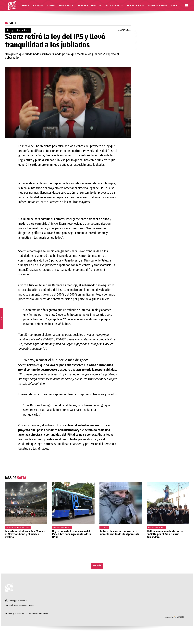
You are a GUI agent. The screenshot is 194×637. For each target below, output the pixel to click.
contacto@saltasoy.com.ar (24, 605)
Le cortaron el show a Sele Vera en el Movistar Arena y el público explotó (25, 534)
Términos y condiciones (15, 613)
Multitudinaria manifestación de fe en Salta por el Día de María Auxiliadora (167, 534)
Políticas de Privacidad (38, 613)
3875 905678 (22, 601)
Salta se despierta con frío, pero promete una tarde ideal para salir (119, 532)
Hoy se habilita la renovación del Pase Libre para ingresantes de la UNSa (71, 534)
